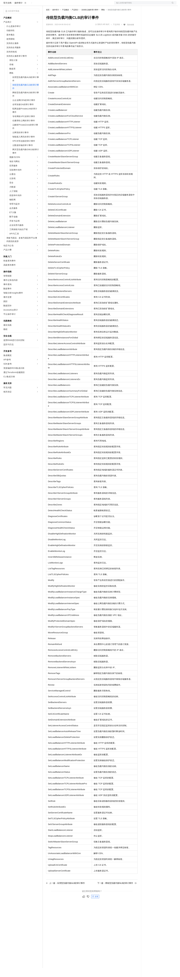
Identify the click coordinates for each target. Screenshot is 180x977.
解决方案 (46, 4)
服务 (84, 4)
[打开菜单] (4, 4)
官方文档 (7, 12)
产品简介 (75, 19)
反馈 (95, 906)
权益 (55, 4)
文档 (141, 5)
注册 (161, 5)
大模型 (29, 4)
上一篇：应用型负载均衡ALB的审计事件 (65, 892)
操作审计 (18, 12)
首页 (48, 19)
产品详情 (116, 34)
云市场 (69, 4)
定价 (61, 4)
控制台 (154, 5)
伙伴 (77, 4)
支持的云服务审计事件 (89, 19)
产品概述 (65, 19)
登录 (171, 5)
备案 (147, 5)
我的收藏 (130, 34)
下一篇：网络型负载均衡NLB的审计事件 (116, 892)
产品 (37, 4)
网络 (103, 19)
